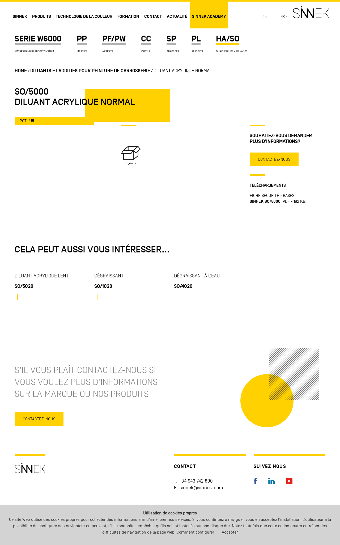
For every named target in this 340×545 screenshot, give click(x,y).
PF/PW (114, 39)
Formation (128, 16)
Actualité (177, 16)
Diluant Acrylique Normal (183, 71)
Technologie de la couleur (84, 16)
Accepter (230, 532)
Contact (153, 16)
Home (21, 71)
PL (196, 39)
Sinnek (20, 16)
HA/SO (227, 39)
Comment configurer (196, 532)
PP (82, 39)
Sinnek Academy (209, 16)
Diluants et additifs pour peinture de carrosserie (90, 71)
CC (146, 39)
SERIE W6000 (38, 39)
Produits (41, 16)
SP (171, 39)
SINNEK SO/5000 (265, 201)
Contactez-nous (274, 159)
